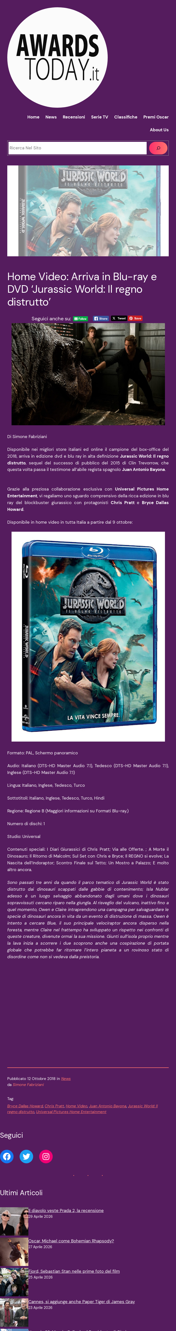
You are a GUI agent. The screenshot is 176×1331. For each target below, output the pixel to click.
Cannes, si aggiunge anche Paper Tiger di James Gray (81, 1256)
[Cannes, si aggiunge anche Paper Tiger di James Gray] (14, 1268)
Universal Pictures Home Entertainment (71, 1067)
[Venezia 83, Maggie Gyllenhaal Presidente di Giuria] (14, 1299)
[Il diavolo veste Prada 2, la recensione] (14, 1177)
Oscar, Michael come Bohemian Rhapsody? (71, 1196)
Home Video (76, 1061)
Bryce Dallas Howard (25, 1061)
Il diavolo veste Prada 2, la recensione (66, 1165)
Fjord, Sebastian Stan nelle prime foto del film (74, 1226)
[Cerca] (158, 148)
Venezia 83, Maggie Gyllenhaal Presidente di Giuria (78, 1287)
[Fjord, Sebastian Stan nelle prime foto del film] (14, 1238)
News (66, 1034)
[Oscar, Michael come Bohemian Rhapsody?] (14, 1208)
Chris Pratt (54, 1061)
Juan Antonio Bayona (107, 1061)
